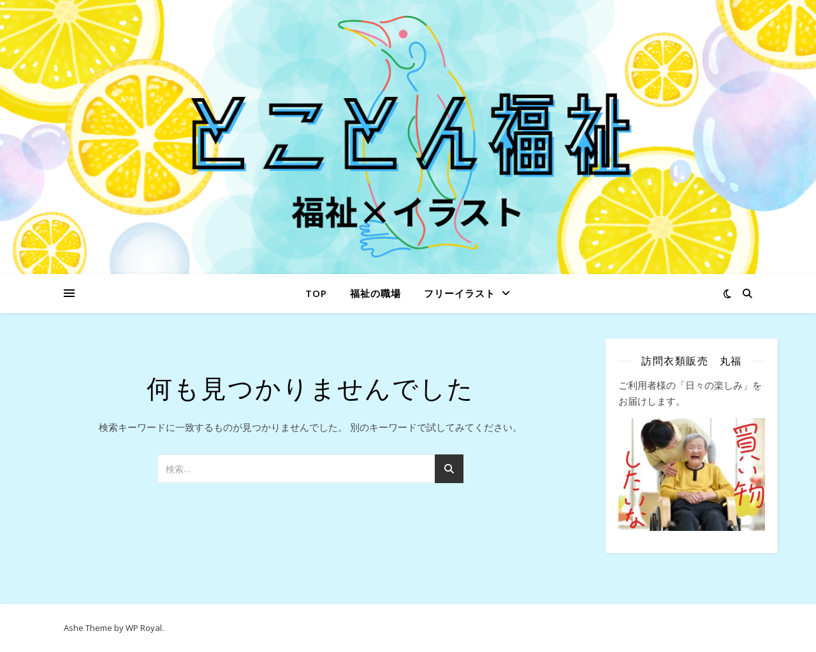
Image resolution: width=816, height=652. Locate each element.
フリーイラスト (459, 293)
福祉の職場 (375, 293)
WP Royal (144, 628)
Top (316, 293)
